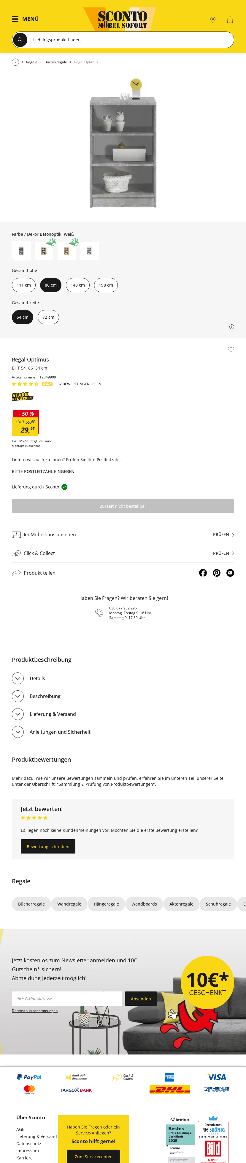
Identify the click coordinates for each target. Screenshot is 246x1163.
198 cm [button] (106, 285)
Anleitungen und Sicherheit (60, 732)
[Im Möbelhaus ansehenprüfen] (123, 534)
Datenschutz (28, 1143)
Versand (45, 441)
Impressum (27, 1150)
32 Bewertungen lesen (79, 384)
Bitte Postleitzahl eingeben (43, 471)
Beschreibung (45, 696)
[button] (27, 19)
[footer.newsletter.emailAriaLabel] (67, 998)
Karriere (24, 1158)
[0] (230, 19)
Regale (21, 881)
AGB (20, 1129)
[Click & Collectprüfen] (123, 553)
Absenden (141, 999)
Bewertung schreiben (48, 846)
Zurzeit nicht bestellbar (123, 506)
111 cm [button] (24, 285)
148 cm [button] (78, 285)
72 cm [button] (48, 317)
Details (37, 678)
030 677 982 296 (123, 608)
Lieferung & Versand (53, 714)
